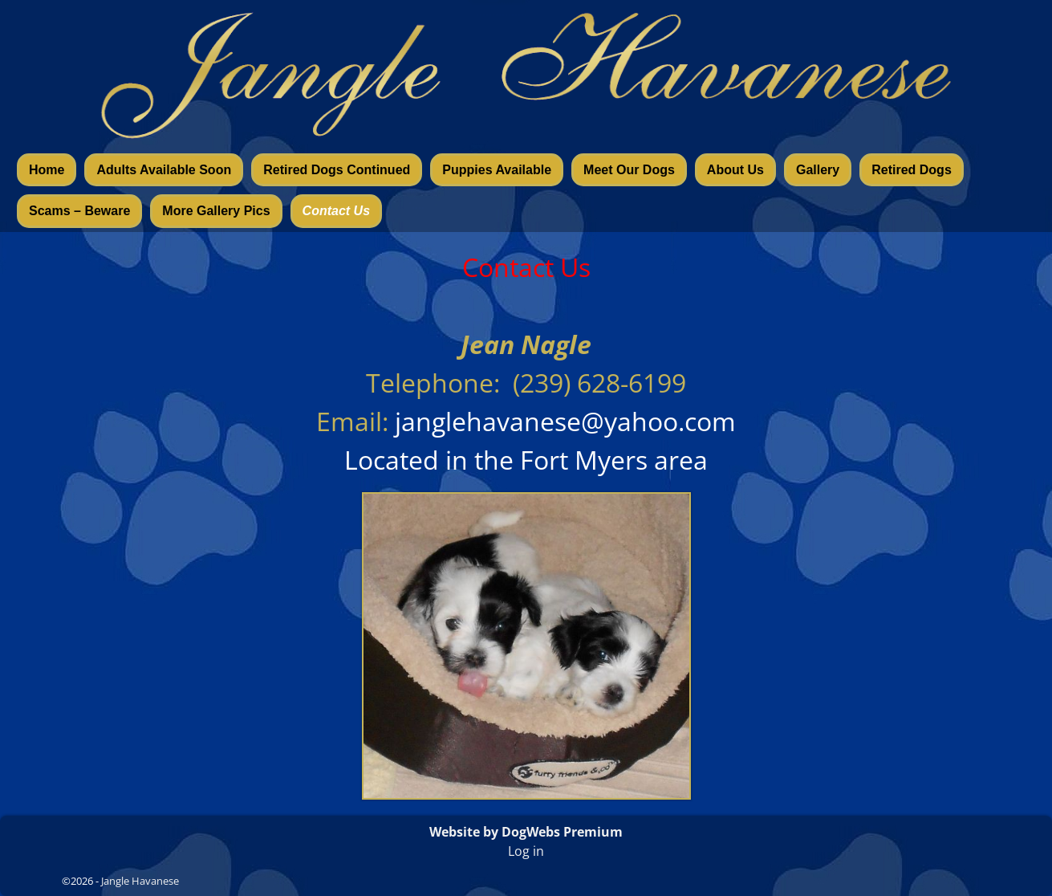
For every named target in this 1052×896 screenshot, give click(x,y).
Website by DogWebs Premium (526, 832)
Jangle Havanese (140, 881)
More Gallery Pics (216, 211)
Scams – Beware (79, 211)
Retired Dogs (911, 170)
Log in (526, 851)
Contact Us (336, 211)
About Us (735, 170)
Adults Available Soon (163, 170)
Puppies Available (496, 170)
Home (46, 170)
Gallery (817, 170)
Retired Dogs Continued (336, 170)
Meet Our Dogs (629, 170)
